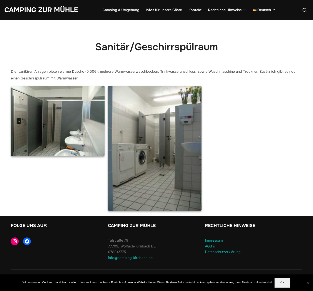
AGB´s (210, 246)
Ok (282, 282)
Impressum (214, 240)
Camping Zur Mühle (41, 10)
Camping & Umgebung (121, 10)
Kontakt (194, 10)
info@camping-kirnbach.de (130, 258)
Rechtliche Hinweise (227, 10)
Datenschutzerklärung (223, 252)
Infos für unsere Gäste (164, 10)
